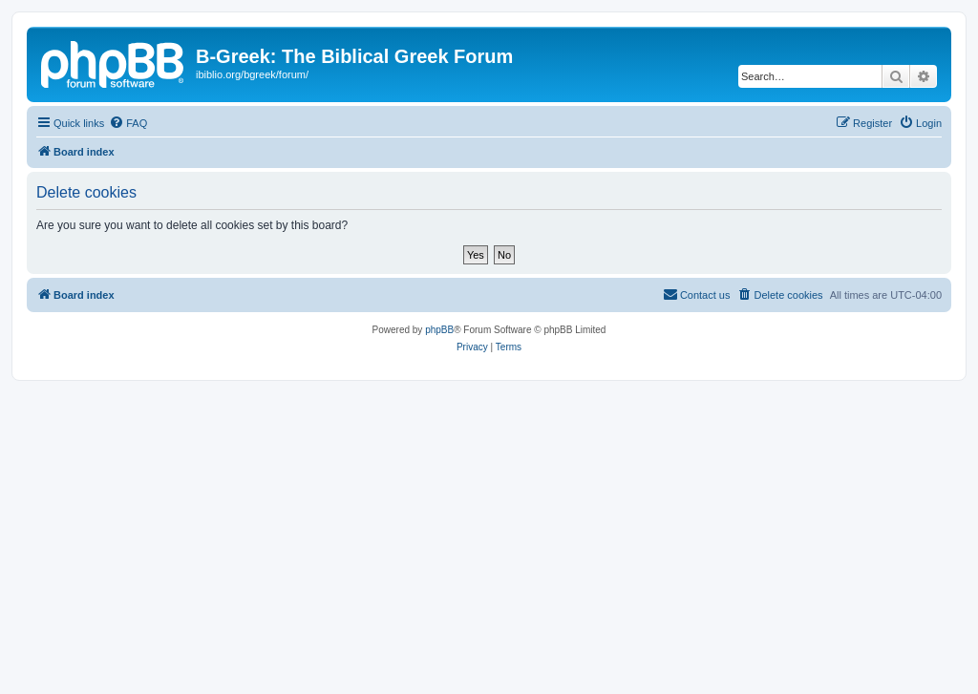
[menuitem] (128, 123)
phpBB (439, 330)
